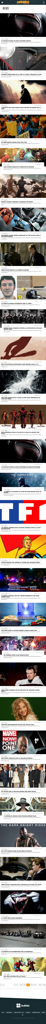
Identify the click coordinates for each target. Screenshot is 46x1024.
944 (24, 984)
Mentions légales (36, 1012)
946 (31, 984)
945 (28, 984)
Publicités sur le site (19, 1012)
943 (21, 984)
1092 (44, 984)
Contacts (28, 1012)
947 (35, 984)
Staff (3, 1012)
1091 (40, 984)
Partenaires (9, 1012)
